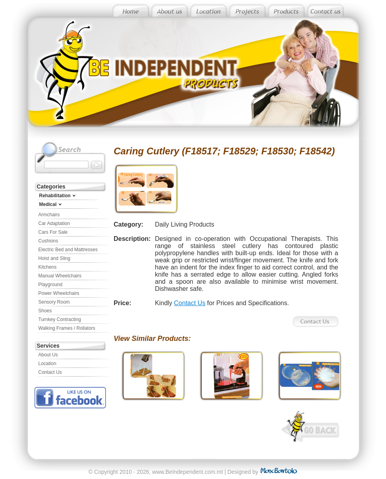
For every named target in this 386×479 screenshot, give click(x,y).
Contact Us (50, 372)
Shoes (45, 311)
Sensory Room (54, 302)
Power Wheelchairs (58, 293)
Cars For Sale (53, 232)
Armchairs (49, 214)
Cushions (48, 241)
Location (47, 363)
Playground (50, 284)
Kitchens (47, 267)
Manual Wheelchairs (60, 276)
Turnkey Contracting (59, 319)
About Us (48, 355)
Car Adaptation (54, 223)
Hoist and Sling (54, 258)
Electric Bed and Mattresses (68, 249)
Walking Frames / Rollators (67, 328)
